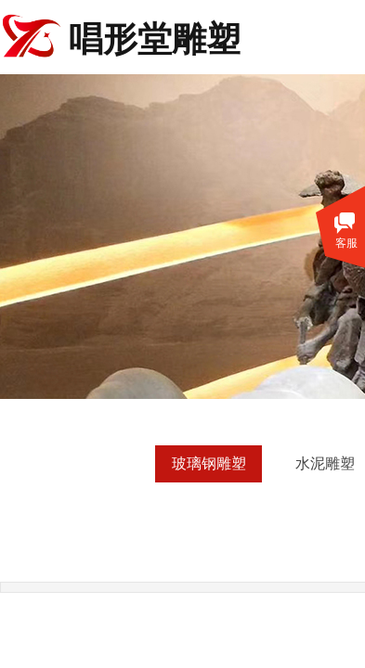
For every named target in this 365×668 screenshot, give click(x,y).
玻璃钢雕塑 (209, 463)
